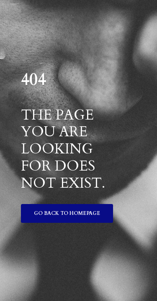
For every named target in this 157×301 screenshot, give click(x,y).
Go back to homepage (67, 213)
